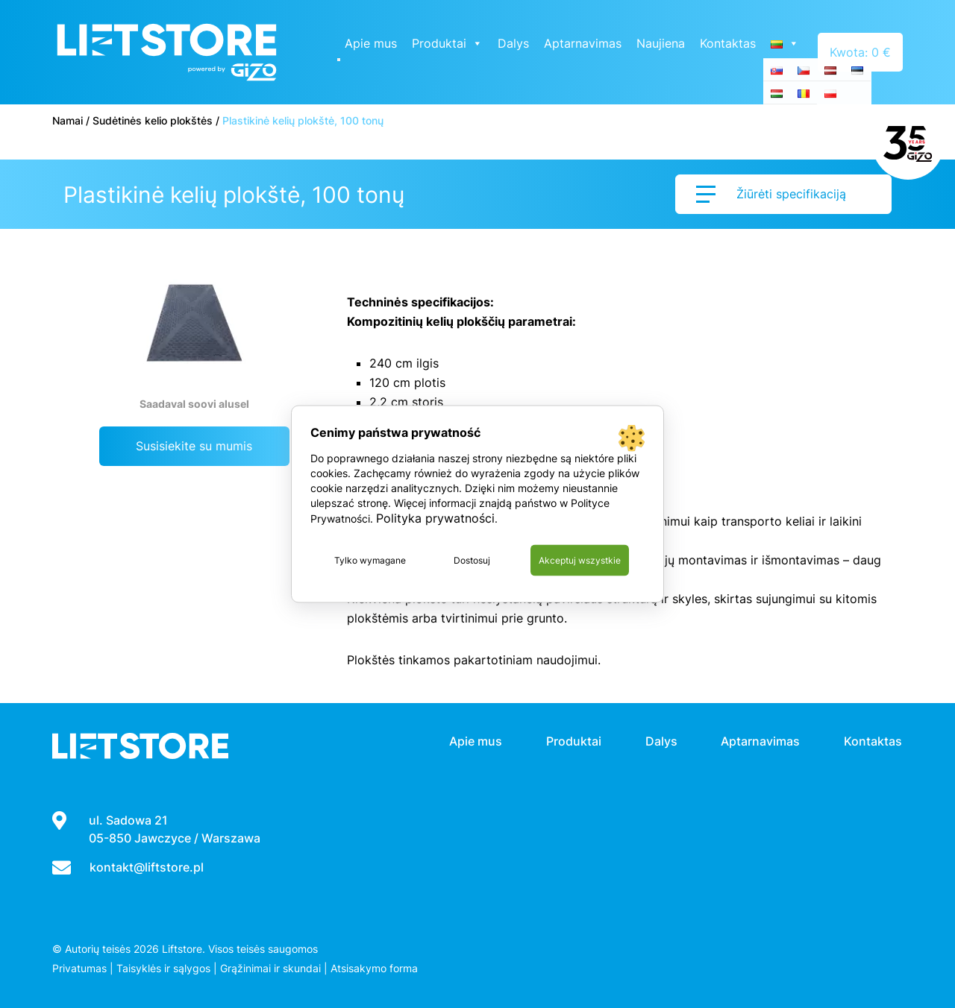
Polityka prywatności (435, 518)
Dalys (514, 43)
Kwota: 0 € (861, 52)
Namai (67, 120)
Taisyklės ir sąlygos (163, 968)
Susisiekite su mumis (194, 445)
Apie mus (372, 43)
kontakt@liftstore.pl (147, 867)
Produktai (448, 43)
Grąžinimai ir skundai (270, 968)
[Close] (340, 59)
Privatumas (79, 968)
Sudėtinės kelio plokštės (153, 120)
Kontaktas (729, 43)
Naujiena (662, 43)
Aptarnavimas (584, 43)
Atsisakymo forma (374, 968)
